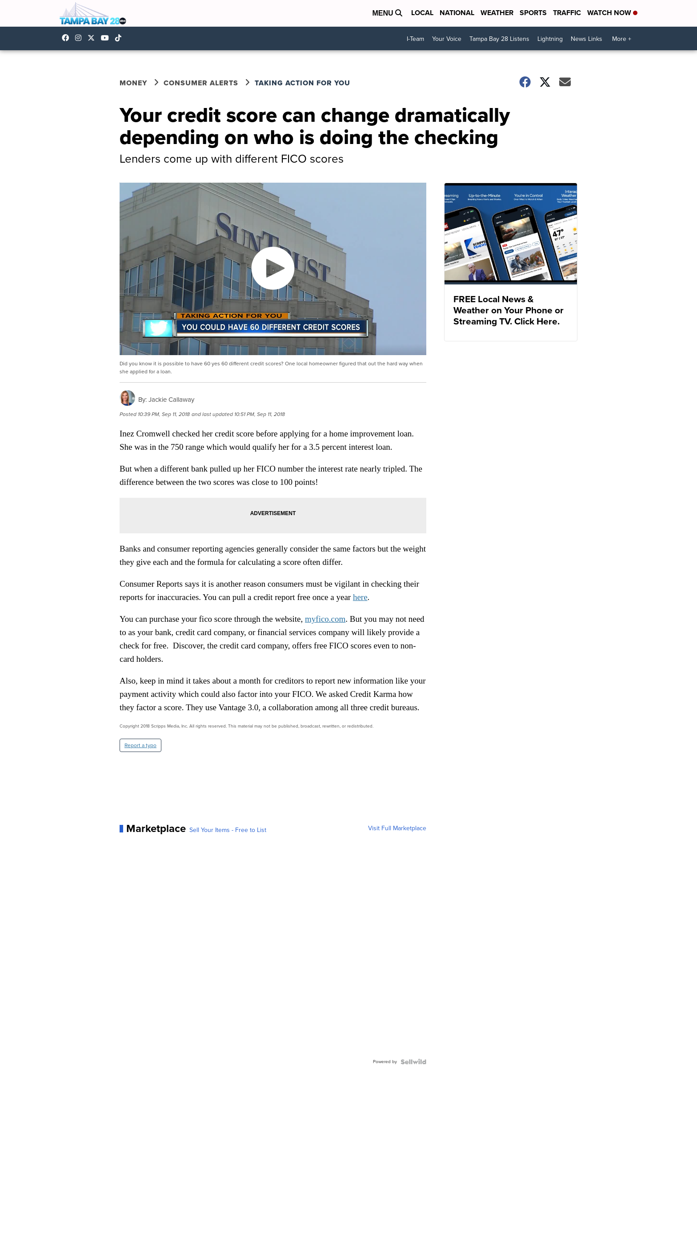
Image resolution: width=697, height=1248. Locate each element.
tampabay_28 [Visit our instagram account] (80, 37)
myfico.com (325, 619)
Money (133, 83)
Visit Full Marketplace (397, 828)
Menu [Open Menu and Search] (387, 13)
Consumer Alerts (201, 83)
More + (621, 39)
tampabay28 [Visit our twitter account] (93, 37)
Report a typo (140, 745)
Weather (497, 13)
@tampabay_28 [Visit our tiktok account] (120, 37)
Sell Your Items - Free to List (227, 830)
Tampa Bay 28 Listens (499, 39)
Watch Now (612, 13)
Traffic (567, 13)
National (457, 13)
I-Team (415, 39)
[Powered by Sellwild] (413, 1062)
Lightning (550, 39)
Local (422, 13)
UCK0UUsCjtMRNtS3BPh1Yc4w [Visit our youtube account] (107, 37)
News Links (586, 39)
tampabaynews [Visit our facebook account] (67, 37)
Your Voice (446, 39)
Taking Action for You (302, 83)
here (360, 597)
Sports (533, 13)
